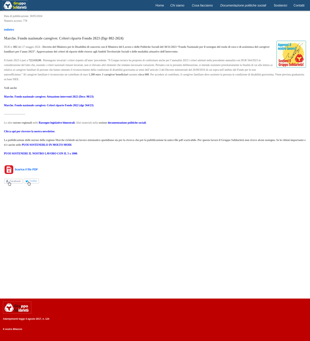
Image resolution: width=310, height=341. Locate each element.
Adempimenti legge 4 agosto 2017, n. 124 (26, 319)
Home (160, 5)
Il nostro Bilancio (12, 329)
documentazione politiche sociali (127, 122)
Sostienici (280, 5)
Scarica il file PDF (21, 169)
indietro (9, 29)
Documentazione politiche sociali (243, 5)
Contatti (299, 5)
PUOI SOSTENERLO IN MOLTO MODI (46, 144)
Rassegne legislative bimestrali (57, 122)
